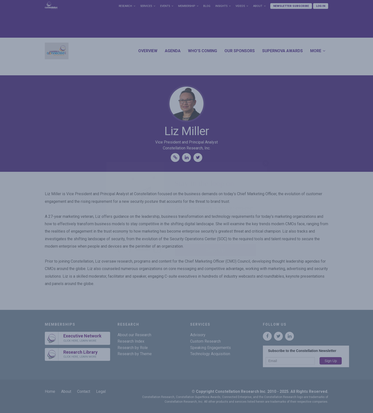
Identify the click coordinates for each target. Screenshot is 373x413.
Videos (240, 6)
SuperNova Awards (282, 50)
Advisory (197, 335)
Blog (206, 6)
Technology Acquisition (210, 353)
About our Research (134, 335)
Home (50, 391)
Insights (221, 6)
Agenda (173, 50)
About (257, 6)
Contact (83, 391)
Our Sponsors (239, 50)
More (315, 50)
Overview (147, 50)
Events (165, 6)
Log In (320, 6)
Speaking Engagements (210, 347)
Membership (186, 6)
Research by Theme (135, 353)
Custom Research (205, 341)
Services (146, 6)
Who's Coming (202, 50)
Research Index (131, 341)
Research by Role (133, 347)
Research (125, 6)
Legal (101, 391)
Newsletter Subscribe (291, 6)
